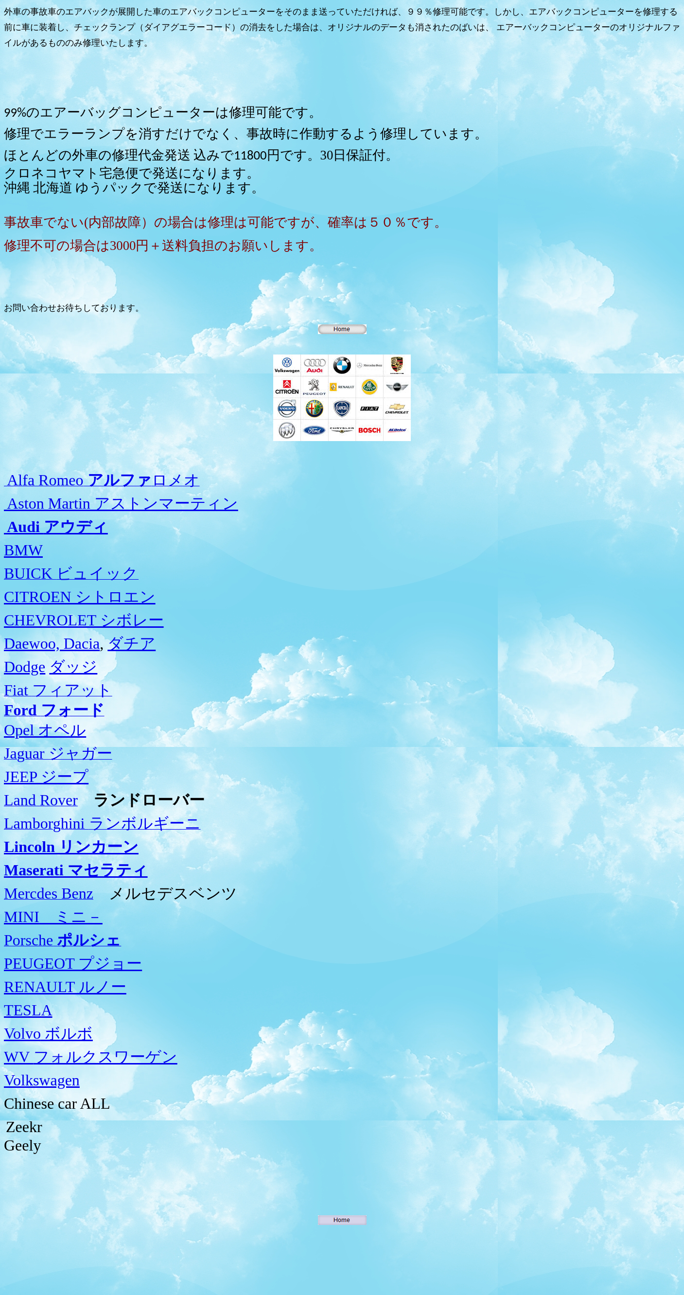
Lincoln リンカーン (71, 846)
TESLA (28, 1010)
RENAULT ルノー (65, 986)
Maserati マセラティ (76, 870)
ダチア (131, 643)
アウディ (56, 526)
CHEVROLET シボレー (84, 620)
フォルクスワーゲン (90, 1056)
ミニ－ (53, 916)
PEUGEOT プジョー (73, 963)
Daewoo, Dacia (52, 643)
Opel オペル (45, 730)
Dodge (24, 666)
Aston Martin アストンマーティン (121, 503)
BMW (23, 550)
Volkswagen (42, 1080)
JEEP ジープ (46, 776)
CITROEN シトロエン (80, 596)
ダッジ (73, 666)
